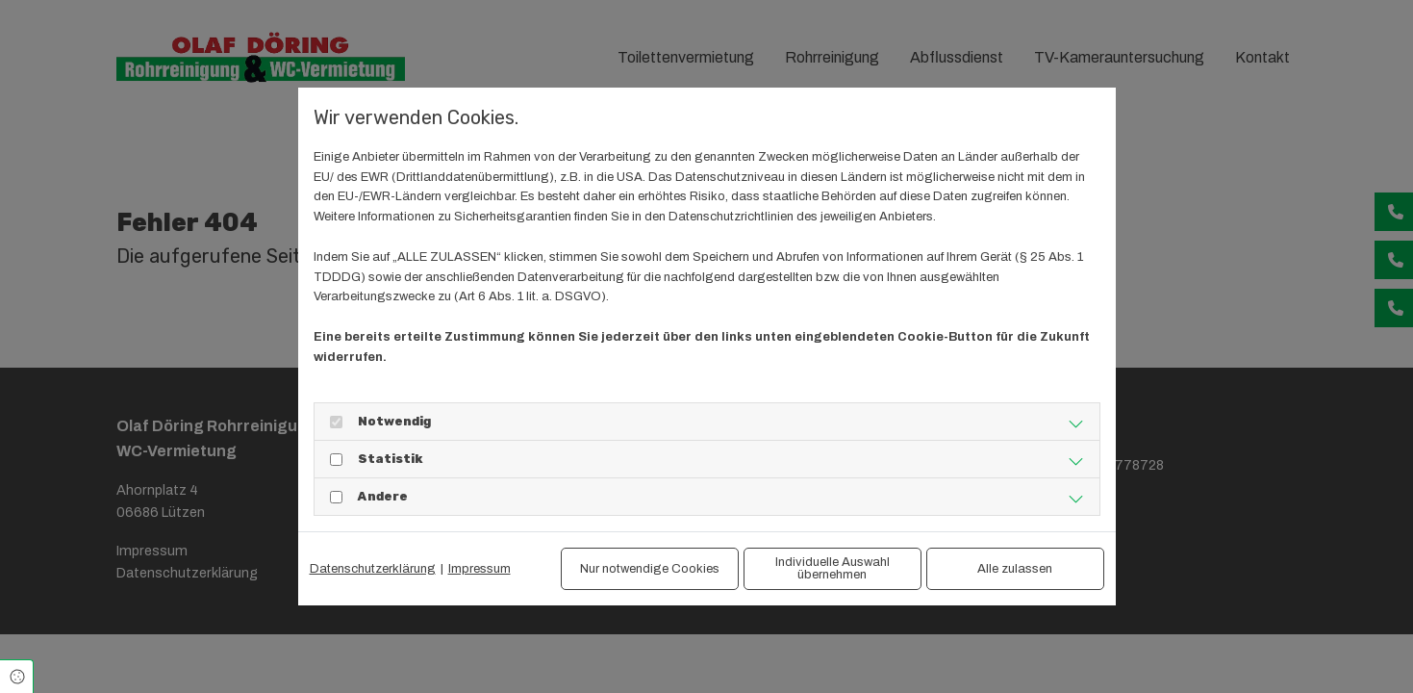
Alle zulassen (1014, 569)
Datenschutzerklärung (373, 569)
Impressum (479, 569)
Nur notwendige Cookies (649, 569)
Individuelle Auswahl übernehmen (832, 568)
